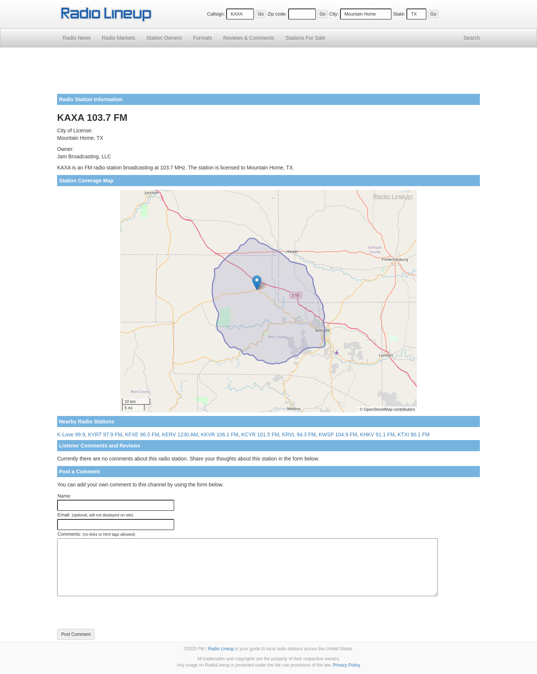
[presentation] (113, 612)
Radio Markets (118, 38)
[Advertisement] (268, 73)
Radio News (76, 38)
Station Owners (164, 38)
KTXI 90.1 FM (413, 434)
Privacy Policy (346, 665)
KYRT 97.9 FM (105, 434)
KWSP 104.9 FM (338, 434)
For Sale (305, 38)
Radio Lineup (221, 648)
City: (334, 14)
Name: (64, 496)
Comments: (96, 534)
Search (472, 38)
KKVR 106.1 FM (219, 434)
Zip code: (277, 14)
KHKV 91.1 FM (377, 434)
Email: (95, 515)
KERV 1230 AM (180, 434)
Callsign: (216, 14)
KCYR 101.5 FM (260, 434)
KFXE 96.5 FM (142, 434)
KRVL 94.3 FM (299, 434)
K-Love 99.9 (71, 434)
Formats (202, 38)
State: (399, 14)
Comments (248, 38)
